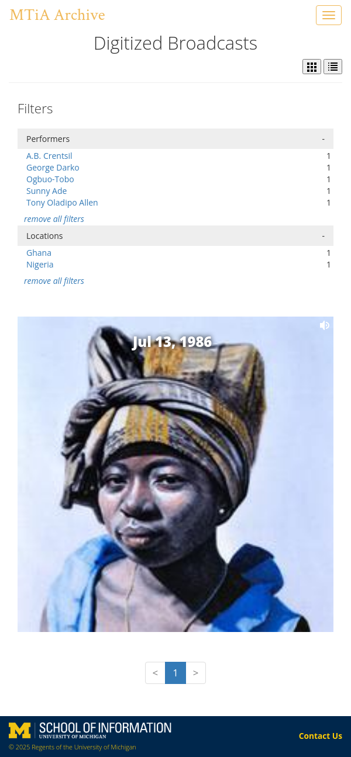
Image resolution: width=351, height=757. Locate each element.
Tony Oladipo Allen (62, 202)
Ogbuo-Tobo (50, 179)
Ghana (38, 252)
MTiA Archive (57, 15)
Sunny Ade (46, 190)
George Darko (53, 167)
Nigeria (40, 264)
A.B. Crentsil (49, 155)
